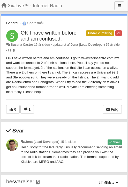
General (12, 23)
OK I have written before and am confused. (49, 36)
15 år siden (68, 142)
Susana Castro (22, 44)
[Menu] (119, 5)
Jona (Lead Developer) (88, 44)
